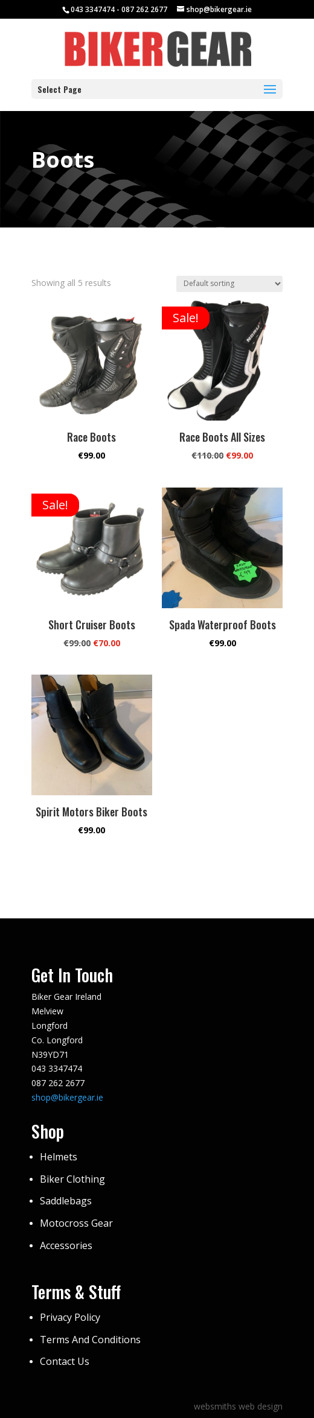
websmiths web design (238, 1406)
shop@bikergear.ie (67, 1097)
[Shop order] (229, 284)
